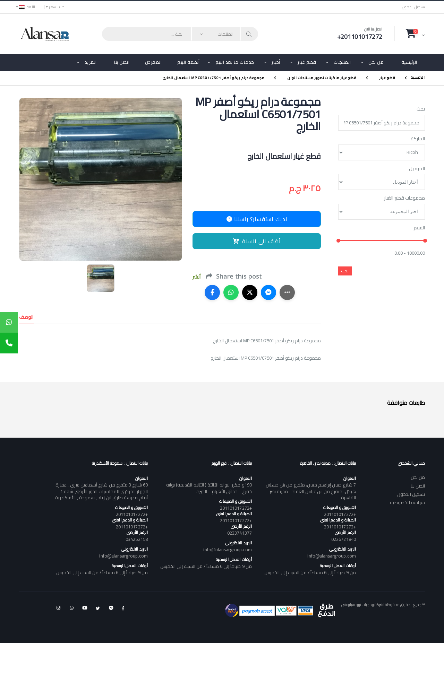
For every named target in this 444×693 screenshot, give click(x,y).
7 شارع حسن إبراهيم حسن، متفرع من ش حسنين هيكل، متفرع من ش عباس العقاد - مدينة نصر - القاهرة (311, 491)
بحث (421, 109)
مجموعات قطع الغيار (404, 198)
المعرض (153, 62)
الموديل (417, 168)
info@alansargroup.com (331, 556)
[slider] (338, 241)
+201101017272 (340, 514)
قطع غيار (307, 62)
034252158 (137, 539)
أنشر (196, 277)
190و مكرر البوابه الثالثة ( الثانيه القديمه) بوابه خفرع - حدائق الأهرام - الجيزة (209, 488)
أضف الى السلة (257, 241)
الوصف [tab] (26, 317)
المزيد (91, 62)
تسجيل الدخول (413, 7)
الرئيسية (409, 62)
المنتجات (342, 62)
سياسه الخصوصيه (407, 502)
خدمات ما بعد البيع (234, 62)
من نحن (376, 62)
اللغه (27, 6)
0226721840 (343, 539)
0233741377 (239, 533)
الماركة (418, 138)
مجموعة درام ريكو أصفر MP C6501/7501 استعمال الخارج (214, 77)
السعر (419, 228)
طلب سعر (57, 6)
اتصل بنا (121, 62)
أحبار (276, 62)
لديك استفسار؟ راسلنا (257, 219)
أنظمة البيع (188, 62)
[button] (415, 33)
